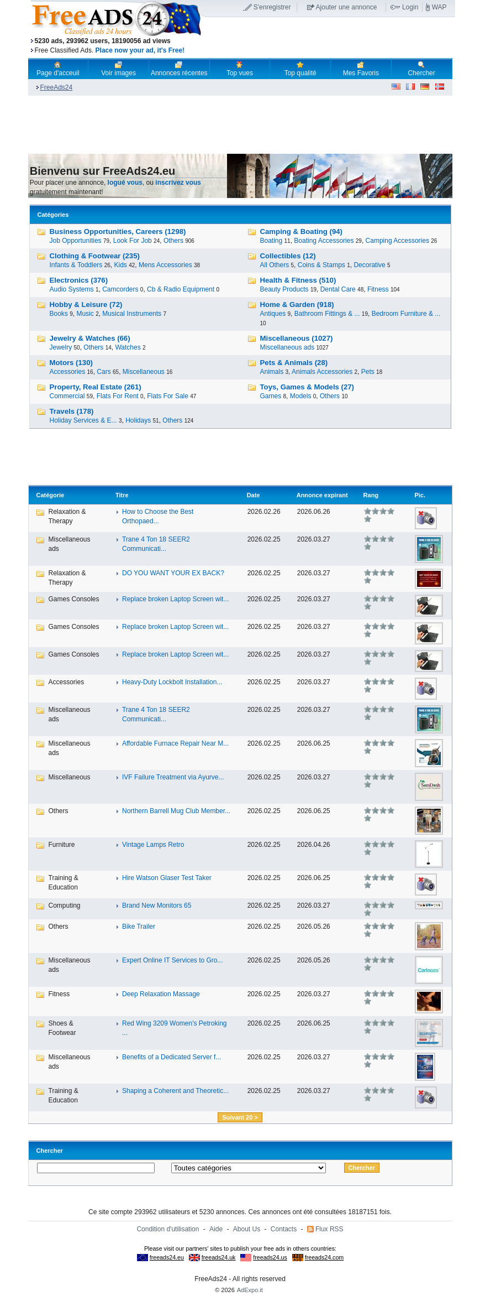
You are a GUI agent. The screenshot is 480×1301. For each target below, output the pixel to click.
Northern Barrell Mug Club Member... (176, 811)
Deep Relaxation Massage (161, 994)
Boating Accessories (324, 240)
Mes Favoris (361, 68)
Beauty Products (284, 289)
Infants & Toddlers (76, 265)
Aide (216, 1229)
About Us (246, 1229)
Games (271, 396)
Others (173, 240)
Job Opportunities (76, 240)
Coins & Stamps (321, 265)
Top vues (239, 68)
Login (410, 7)
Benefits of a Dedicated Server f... (171, 1057)
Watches (127, 347)
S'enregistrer (272, 7)
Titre (122, 495)
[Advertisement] (330, 38)
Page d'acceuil (58, 68)
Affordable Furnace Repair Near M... (175, 743)
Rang (371, 495)
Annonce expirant (322, 495)
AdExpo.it (250, 1290)
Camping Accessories (397, 240)
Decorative (369, 265)
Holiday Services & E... (83, 420)
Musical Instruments (131, 314)
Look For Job (132, 240)
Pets (367, 372)
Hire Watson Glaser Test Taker (167, 878)
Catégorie (50, 495)
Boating (271, 240)
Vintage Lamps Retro (153, 845)
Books (59, 314)
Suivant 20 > (240, 1117)
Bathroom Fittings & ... (327, 314)
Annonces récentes (179, 68)
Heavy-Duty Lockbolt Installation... (172, 682)
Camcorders (120, 289)
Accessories (68, 372)
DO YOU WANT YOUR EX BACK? (173, 573)
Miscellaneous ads (287, 347)
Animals (272, 372)
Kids (120, 265)
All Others (274, 265)
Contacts (284, 1229)
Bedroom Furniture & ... (406, 314)
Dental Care (338, 289)
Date (253, 495)
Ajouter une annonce (346, 7)
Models (301, 396)
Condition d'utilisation (167, 1229)
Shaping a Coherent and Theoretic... (175, 1091)
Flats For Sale (167, 396)
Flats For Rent (118, 396)
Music (84, 314)
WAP (439, 7)
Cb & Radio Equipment (180, 289)
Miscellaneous (144, 372)
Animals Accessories (322, 372)
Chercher (421, 68)
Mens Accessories (165, 265)
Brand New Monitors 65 (156, 905)
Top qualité (300, 68)
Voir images (118, 68)
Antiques (273, 314)
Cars (103, 372)
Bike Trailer (138, 926)
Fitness (378, 289)
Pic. (419, 495)
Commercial (67, 396)
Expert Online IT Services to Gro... (172, 960)
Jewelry (61, 347)
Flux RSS (329, 1229)
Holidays (138, 420)
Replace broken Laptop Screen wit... (175, 599)
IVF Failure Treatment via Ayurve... (173, 777)
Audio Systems (72, 289)
